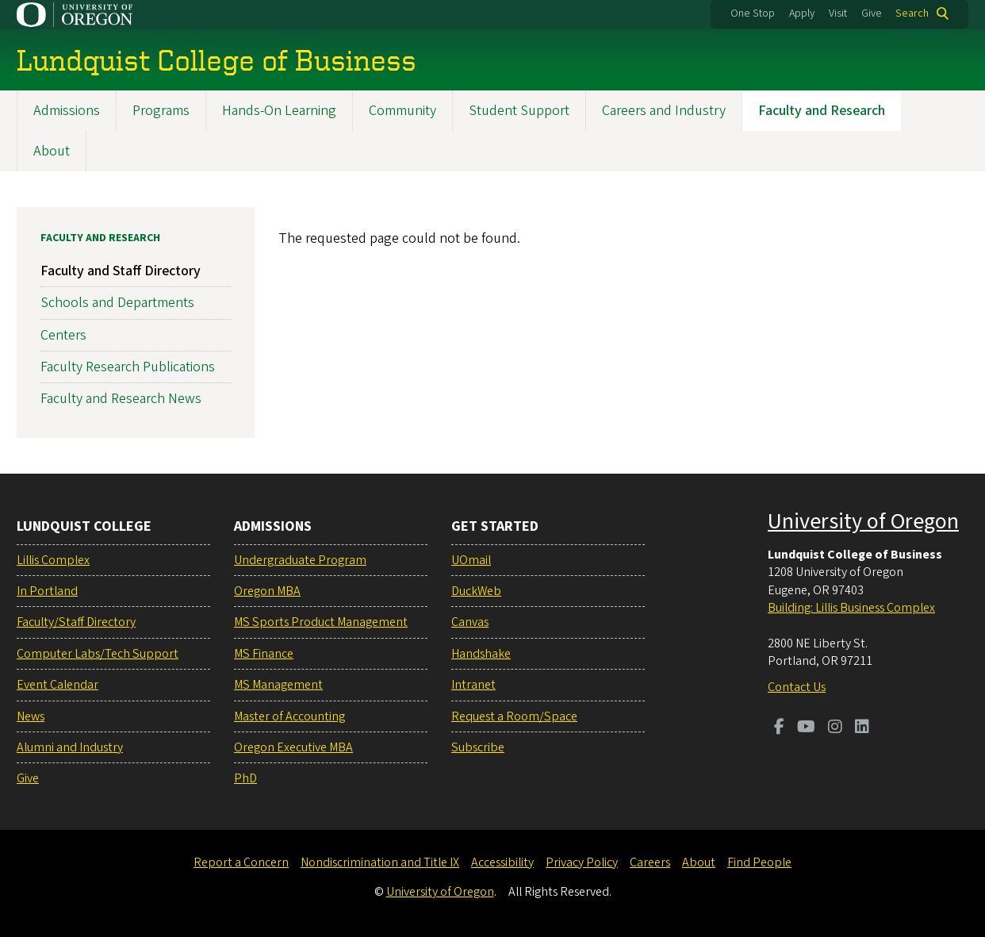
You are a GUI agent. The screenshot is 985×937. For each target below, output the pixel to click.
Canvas (470, 622)
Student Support (519, 111)
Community (402, 111)
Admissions (66, 111)
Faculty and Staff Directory (120, 271)
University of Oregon (863, 521)
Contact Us (797, 687)
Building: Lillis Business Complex (851, 607)
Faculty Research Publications (127, 367)
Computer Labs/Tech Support (97, 653)
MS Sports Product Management (321, 622)
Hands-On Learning (279, 111)
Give (871, 13)
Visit (838, 13)
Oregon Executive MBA (293, 747)
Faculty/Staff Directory (76, 622)
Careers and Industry (664, 111)
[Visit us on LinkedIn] (862, 728)
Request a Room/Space (514, 716)
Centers (63, 335)
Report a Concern (241, 862)
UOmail (471, 560)
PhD (245, 778)
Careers (650, 862)
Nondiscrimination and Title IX (380, 862)
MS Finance (263, 653)
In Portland (47, 591)
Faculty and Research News (120, 399)
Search (912, 13)
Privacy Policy (582, 862)
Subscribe (477, 747)
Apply (801, 13)
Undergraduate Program (300, 560)
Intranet (473, 684)
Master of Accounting (289, 716)
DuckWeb (476, 591)
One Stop (752, 13)
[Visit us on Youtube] (806, 728)
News (30, 716)
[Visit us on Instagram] (835, 728)
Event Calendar (57, 684)
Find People (759, 862)
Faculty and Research (821, 111)
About (51, 151)
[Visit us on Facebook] (779, 728)
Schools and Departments (117, 303)
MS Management (278, 684)
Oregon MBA (267, 591)
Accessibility (502, 862)
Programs (161, 111)
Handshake (481, 653)
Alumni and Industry (70, 747)
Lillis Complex (53, 560)
